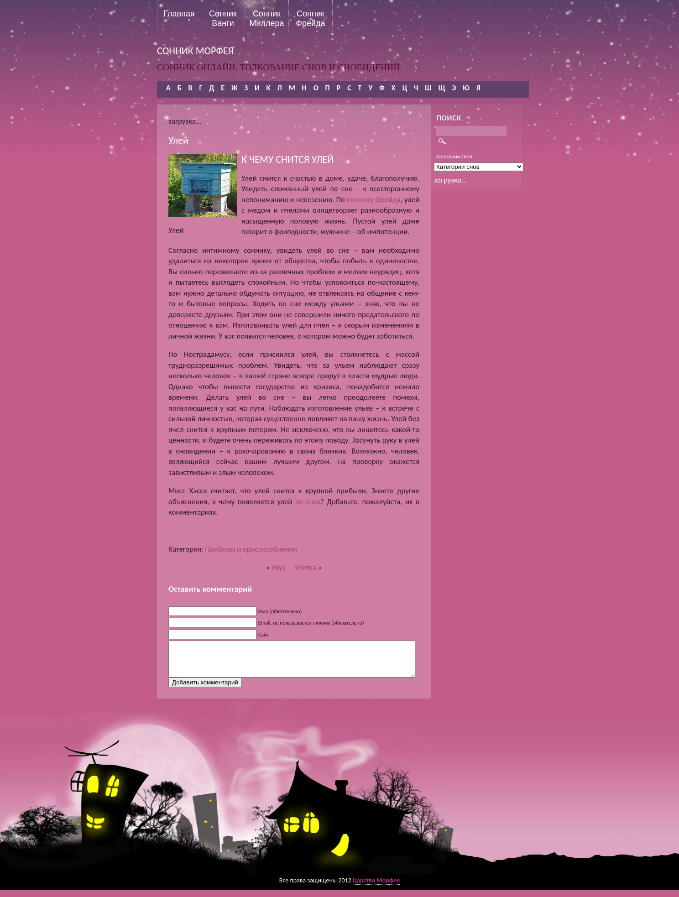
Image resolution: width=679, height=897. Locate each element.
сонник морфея (195, 51)
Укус (279, 567)
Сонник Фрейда (310, 18)
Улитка (305, 567)
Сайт (263, 634)
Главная (179, 13)
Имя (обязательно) (280, 611)
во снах (307, 501)
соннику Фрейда (374, 199)
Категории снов (454, 156)
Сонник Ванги (223, 18)
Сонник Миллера (266, 18)
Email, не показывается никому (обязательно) (311, 623)
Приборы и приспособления (251, 549)
